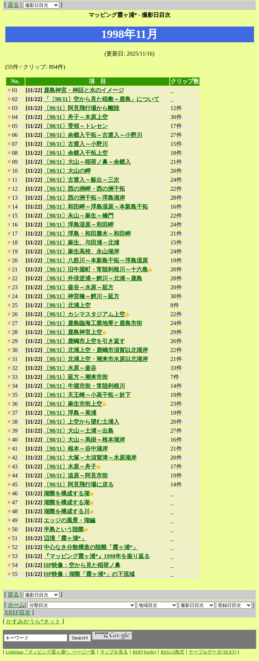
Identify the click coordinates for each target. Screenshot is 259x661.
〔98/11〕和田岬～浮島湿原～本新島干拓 (96, 207)
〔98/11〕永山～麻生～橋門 (79, 216)
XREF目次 (17, 612)
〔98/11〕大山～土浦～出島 (79, 431)
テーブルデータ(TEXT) (212, 652)
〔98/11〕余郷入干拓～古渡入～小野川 (93, 135)
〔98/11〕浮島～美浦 (70, 413)
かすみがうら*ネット (33, 621)
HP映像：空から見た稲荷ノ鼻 (82, 565)
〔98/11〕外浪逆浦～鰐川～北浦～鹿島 (93, 278)
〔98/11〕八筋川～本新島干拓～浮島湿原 (96, 260)
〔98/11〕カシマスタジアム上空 (86, 314)
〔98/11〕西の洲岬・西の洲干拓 (84, 189)
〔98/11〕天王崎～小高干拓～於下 (87, 395)
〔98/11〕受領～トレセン (76, 126)
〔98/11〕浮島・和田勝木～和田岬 (87, 233)
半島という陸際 (66, 529)
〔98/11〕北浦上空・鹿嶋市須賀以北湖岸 (96, 350)
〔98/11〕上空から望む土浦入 (82, 422)
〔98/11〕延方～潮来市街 (76, 377)
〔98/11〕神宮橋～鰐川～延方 (82, 296)
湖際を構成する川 (68, 511)
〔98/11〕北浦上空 (67, 305)
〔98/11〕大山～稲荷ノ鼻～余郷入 (87, 162)
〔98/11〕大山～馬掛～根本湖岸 (84, 440)
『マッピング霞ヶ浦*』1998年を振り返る (97, 556)
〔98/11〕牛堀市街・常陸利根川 (84, 386)
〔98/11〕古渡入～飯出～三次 (82, 180)
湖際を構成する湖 (68, 493)
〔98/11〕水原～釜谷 (70, 368)
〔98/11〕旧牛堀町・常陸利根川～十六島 (98, 269)
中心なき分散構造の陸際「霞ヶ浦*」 (91, 547)
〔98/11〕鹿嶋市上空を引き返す (84, 341)
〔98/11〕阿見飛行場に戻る (79, 484)
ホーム (16, 605)
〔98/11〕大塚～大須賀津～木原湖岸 (90, 458)
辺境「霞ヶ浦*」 (65, 538)
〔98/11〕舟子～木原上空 (76, 117)
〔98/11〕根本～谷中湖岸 (76, 449)
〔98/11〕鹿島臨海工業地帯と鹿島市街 (93, 323)
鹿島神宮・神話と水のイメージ (84, 90)
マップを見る (114, 652)
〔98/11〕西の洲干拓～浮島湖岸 (84, 198)
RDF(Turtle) (144, 652)
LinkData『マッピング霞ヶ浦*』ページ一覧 (51, 652)
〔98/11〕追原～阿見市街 (76, 475)
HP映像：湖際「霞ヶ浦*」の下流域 (89, 574)
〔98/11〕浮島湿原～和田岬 (79, 225)
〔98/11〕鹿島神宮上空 (75, 332)
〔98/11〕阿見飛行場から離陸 (82, 108)
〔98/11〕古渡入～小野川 (76, 144)
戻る (13, 5)
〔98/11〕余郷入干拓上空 (76, 153)
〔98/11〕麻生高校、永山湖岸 (82, 251)
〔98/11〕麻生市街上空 (75, 404)
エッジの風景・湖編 (69, 520)
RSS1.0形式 (172, 652)
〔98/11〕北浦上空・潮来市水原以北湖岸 (96, 359)
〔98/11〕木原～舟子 (72, 466)
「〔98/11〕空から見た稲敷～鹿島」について (102, 99)
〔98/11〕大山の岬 (67, 171)
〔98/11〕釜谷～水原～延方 (79, 287)
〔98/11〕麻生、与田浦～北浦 (82, 242)
